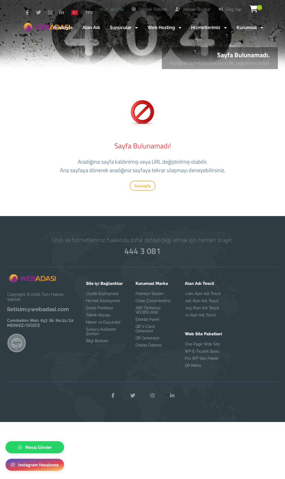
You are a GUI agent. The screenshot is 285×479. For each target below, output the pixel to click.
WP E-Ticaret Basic (202, 351)
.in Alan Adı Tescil (200, 315)
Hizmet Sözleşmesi (103, 301)
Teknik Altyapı (98, 315)
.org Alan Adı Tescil (202, 308)
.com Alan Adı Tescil (203, 293)
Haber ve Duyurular (103, 322)
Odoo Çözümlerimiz (153, 301)
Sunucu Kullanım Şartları (101, 331)
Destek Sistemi (149, 9)
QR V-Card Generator (145, 328)
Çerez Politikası (99, 308)
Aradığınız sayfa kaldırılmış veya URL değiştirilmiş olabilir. (220, 63)
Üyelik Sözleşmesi (102, 293)
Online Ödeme (149, 345)
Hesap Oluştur (192, 9)
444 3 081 (142, 251)
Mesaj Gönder (35, 447)
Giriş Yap (229, 9)
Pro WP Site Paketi (201, 358)
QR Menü (193, 365)
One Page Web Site (202, 344)
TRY (89, 12)
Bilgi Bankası (97, 341)
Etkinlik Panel (147, 319)
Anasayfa (142, 186)
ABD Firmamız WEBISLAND (148, 310)
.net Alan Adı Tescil (201, 301)
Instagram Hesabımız (35, 464)
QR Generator (148, 338)
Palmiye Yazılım (150, 293)
